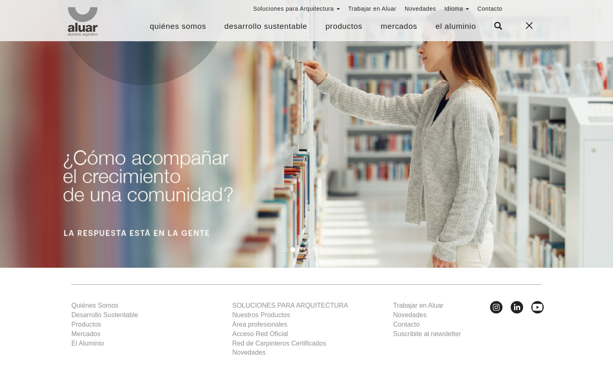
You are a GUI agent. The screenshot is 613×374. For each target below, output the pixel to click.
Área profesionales (259, 324)
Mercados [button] (399, 26)
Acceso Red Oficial (260, 333)
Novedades (420, 8)
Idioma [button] (456, 8)
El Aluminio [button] (456, 26)
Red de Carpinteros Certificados (279, 343)
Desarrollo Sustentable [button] (265, 26)
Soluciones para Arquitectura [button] (296, 8)
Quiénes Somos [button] (178, 26)
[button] (498, 26)
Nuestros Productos (261, 314)
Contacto (489, 8)
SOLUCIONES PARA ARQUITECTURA (290, 305)
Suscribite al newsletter (427, 333)
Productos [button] (344, 26)
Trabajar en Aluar (372, 8)
